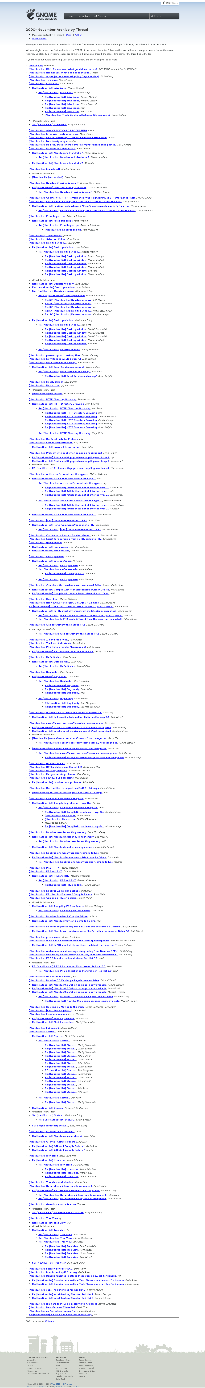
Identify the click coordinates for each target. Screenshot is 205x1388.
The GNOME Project (37, 1357)
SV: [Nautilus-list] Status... (48, 1115)
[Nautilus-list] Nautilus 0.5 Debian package (54, 890)
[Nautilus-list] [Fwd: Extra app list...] (50, 1010)
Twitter (82, 1376)
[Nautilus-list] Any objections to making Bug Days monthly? (64, 76)
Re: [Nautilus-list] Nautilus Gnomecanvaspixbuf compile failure (69, 857)
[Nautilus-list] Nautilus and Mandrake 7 (52, 148)
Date (68, 34)
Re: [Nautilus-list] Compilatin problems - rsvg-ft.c (61, 803)
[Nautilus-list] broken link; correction (51, 442)
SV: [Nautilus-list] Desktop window (53, 291)
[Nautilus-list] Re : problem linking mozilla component (60, 1186)
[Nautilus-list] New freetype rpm (48, 141)
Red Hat (59, 1386)
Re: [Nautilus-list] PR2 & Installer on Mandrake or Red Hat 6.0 (74, 970)
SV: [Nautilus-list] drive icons (49, 124)
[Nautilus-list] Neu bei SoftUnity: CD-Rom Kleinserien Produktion (68, 137)
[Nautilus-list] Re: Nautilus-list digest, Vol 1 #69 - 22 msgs (64, 602)
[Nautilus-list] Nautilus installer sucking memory (57, 832)
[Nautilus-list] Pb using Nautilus (48, 770)
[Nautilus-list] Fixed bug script (47, 216)
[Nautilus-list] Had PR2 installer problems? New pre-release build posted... (73, 144)
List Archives (100, 15)
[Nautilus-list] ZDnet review (45, 235)
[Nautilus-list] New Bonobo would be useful (55, 358)
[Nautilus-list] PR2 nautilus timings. (50, 976)
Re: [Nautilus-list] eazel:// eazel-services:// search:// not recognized (71, 727)
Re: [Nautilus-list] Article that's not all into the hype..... (64, 478)
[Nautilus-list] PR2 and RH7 (45, 871)
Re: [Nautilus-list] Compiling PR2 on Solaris (58, 906)
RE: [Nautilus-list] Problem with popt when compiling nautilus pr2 (71, 468)
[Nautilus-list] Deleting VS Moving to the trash (56, 1006)
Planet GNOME (86, 1365)
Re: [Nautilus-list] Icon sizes (49, 1160)
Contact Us (32, 1371)
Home (71, 15)
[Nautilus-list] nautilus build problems (51, 777)
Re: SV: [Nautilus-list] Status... (56, 1119)
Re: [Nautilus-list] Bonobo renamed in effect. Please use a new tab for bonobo (78, 1280)
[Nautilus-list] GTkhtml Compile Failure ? (53, 1141)
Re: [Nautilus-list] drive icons (49, 88)
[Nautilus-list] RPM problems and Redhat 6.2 (55, 767)
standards (42, 1386)
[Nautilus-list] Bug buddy (44, 672)
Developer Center (63, 1360)
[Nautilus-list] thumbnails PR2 (47, 763)
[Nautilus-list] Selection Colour (47, 239)
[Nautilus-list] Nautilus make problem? (51, 1131)
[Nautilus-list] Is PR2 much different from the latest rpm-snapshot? (69, 940)
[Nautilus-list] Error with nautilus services (53, 134)
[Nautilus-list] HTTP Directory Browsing (52, 399)
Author (78, 34)
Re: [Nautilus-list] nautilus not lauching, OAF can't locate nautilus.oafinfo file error (80, 206)
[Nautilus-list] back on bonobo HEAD (50, 1268)
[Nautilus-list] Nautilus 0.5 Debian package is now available (64, 980)
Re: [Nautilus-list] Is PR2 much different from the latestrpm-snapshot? (74, 610)
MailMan (76, 1386)
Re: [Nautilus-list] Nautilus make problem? (57, 1136)
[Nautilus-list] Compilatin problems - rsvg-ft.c (56, 798)
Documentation (62, 1362)
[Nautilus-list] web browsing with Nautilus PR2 (57, 624)
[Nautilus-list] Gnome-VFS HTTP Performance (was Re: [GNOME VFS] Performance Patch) (82, 197)
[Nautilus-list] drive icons (44, 83)
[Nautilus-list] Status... (42, 1031)
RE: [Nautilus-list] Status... (60, 1070)
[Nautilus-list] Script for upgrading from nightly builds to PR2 (65, 538)
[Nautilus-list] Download (43, 599)
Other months (39, 38)
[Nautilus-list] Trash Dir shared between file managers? (77, 115)
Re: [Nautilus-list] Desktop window (53, 247)
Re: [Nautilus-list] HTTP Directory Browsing (58, 403)
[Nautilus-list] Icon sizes (43, 1155)
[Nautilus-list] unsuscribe (47, 393)
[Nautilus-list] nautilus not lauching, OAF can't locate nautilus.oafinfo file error (75, 201)
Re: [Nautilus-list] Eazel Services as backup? (58, 367)
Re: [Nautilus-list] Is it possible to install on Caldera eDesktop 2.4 (70, 717)
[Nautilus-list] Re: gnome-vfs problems (52, 774)
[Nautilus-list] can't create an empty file (52, 1311)
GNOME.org (171, 2)
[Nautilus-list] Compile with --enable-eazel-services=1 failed (65, 585)
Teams (30, 1365)
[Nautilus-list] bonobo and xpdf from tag (53, 1272)
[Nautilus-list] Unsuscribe (44, 385)
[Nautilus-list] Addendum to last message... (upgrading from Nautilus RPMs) (73, 951)
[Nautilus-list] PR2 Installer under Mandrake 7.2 (57, 647)
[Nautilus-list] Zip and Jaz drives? (48, 639)
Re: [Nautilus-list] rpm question (50, 547)
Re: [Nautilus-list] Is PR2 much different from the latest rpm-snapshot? (71, 606)
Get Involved (32, 1362)
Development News (87, 1371)
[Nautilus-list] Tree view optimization (51, 1182)
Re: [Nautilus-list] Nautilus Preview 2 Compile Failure (63, 920)
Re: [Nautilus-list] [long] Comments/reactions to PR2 (63, 524)
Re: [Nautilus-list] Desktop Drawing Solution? (59, 187)
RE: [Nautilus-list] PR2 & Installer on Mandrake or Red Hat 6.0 (68, 966)
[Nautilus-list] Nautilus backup (63, 229)
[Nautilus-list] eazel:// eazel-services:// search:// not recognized (66, 723)
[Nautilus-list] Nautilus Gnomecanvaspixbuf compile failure (64, 852)
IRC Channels (62, 1371)
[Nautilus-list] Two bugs (43, 80)
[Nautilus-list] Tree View (43, 1218)
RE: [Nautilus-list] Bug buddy (62, 703)
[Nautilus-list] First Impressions (48, 1014)
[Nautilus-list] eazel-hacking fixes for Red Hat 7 (57, 1289)
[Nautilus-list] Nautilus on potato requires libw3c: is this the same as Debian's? (75, 926)
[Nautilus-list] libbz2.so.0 (44, 1028)
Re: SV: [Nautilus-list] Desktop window (61, 295)
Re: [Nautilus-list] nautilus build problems (56, 782)
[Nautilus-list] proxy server (45, 937)
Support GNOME (35, 1368)
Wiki (58, 1365)
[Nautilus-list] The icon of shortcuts (50, 643)
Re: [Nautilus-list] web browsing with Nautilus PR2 (68, 633)
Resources (61, 1357)
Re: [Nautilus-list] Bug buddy (49, 676)
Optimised (31, 1386)
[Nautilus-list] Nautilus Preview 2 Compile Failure (58, 916)
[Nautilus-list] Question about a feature (52, 1204)
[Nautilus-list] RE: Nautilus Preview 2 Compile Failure (60, 894)
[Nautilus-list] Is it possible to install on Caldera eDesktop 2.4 (65, 712)
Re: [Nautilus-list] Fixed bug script (52, 220)
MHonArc (49, 1321)
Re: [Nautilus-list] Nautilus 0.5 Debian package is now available (69, 984)
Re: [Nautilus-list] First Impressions (53, 1018)
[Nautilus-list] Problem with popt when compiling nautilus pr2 (65, 452)
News (82, 1357)
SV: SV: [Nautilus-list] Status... (50, 1125)
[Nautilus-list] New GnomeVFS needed (52, 1307)
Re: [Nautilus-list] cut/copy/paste (51, 560)
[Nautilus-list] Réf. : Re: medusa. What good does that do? (63, 69)
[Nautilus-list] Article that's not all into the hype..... (58, 474)
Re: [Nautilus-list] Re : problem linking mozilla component (66, 1190)
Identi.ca (83, 1373)
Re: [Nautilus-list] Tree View (49, 1222)
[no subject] (36, 65)
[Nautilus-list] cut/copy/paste (46, 556)
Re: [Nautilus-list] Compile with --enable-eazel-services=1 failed (70, 589)
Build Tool (60, 1379)
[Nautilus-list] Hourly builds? (46, 381)
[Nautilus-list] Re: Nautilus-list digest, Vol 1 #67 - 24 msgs (64, 788)
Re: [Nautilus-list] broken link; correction (56, 447)
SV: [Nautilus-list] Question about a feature (58, 1212)
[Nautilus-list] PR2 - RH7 (44, 867)
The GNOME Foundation (38, 1373)
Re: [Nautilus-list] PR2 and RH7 (51, 875)
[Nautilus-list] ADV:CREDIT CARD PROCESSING (58, 130)
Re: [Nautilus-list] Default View (50, 661)
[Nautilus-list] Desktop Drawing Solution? (53, 183)
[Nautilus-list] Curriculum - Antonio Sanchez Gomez (60, 535)
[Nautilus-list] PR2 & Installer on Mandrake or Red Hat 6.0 (63, 958)
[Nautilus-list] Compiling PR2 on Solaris (52, 897)
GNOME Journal (86, 1368)
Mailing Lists (83, 15)
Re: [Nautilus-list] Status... (47, 1036)
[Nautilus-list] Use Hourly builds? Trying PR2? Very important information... (73, 954)
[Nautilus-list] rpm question (45, 542)
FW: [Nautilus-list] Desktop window (53, 287)
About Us (31, 1360)
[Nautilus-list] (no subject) (44, 169)
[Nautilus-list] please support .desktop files (54, 355)
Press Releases (85, 1360)
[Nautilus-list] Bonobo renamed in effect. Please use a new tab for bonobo (72, 1275)
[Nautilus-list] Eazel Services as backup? (53, 362)
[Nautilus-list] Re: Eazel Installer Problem (53, 439)
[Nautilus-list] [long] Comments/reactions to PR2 (58, 520)
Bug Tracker (61, 1373)
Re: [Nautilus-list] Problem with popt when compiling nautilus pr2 (70, 457)
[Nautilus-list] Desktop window (47, 242)
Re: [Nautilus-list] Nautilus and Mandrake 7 (57, 152)
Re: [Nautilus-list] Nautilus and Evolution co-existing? (60, 1314)
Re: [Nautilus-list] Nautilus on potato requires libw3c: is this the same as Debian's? (80, 931)
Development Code (64, 1376)
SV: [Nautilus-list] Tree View (49, 1262)
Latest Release (85, 1362)
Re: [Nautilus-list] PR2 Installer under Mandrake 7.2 (62, 651)
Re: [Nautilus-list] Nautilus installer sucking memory (63, 836)
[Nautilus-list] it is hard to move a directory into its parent (63, 1303)
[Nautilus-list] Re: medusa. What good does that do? (59, 72)
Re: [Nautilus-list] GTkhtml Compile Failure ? (58, 1146)
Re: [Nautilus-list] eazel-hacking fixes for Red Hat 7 (62, 1294)
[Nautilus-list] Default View (45, 657)
